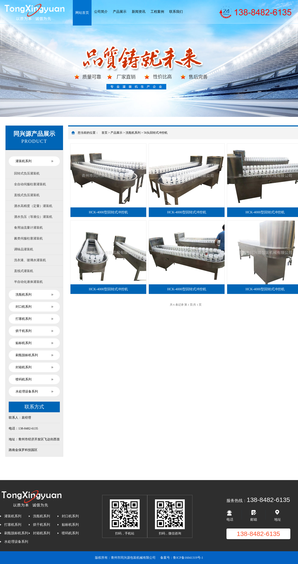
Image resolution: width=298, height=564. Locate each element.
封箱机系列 (24, 367)
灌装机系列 (24, 161)
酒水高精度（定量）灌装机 (33, 206)
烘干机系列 (24, 331)
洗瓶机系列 (24, 294)
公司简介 (101, 11)
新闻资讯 (138, 11)
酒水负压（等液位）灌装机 (33, 216)
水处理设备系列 (27, 391)
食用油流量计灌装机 (28, 227)
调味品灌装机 (23, 249)
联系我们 (176, 11)
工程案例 (157, 11)
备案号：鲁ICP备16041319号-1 (181, 557)
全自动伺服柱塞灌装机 (30, 184)
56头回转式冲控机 (156, 132)
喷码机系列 (24, 379)
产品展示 (119, 11)
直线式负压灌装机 (27, 195)
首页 (104, 132)
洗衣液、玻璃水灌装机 (30, 260)
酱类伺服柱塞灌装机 (28, 238)
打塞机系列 (24, 318)
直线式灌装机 (23, 271)
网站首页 (82, 12)
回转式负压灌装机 (27, 173)
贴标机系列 (24, 343)
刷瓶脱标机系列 (27, 355)
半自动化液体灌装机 (28, 281)
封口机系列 (24, 306)
